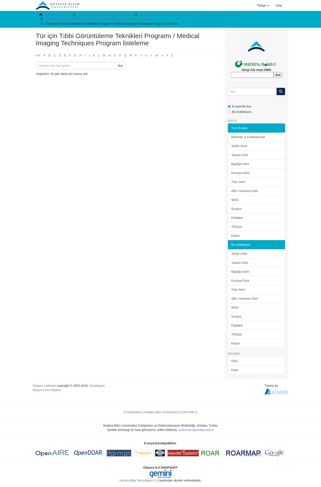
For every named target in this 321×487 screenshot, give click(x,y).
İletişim (37, 390)
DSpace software (44, 385)
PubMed (237, 218)
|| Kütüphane (132, 412)
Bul (120, 65)
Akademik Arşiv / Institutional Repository (105, 15)
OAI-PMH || (189, 412)
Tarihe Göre (239, 146)
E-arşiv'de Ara (239, 106)
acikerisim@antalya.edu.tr (196, 430)
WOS (235, 200)
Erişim (235, 235)
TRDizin (236, 227)
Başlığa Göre (240, 164)
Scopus (236, 209)
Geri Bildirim (53, 390)
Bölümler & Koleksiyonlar (248, 137)
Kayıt (234, 370)
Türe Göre (238, 182)
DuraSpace (97, 385)
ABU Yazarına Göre (244, 191)
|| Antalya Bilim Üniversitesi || (161, 412)
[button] (262, 5)
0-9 (38, 55)
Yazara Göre (239, 155)
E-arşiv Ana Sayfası (57, 15)
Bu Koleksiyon (240, 112)
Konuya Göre (240, 173)
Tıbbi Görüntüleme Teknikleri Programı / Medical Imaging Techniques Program (99, 19)
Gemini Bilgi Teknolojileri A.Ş (138, 480)
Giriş (234, 361)
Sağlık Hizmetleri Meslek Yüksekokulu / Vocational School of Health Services (192, 15)
